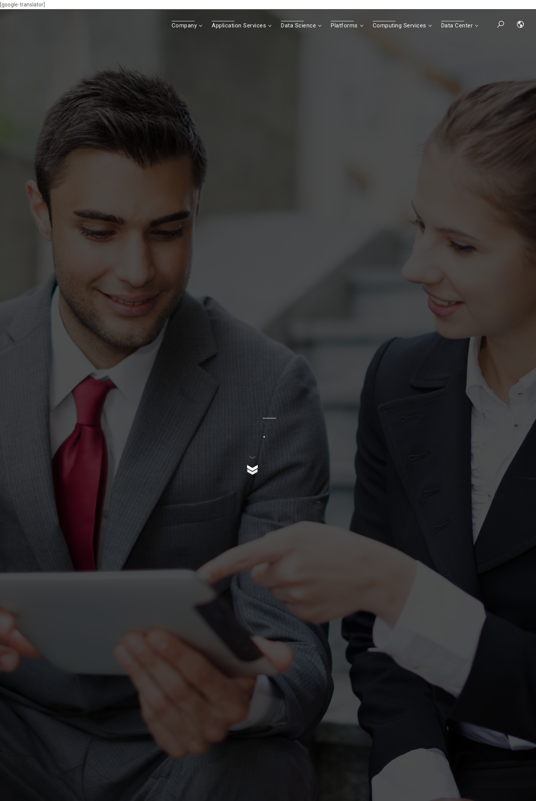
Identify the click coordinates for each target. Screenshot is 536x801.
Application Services (239, 25)
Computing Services (399, 25)
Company (184, 25)
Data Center (457, 25)
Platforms (344, 25)
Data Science (298, 25)
